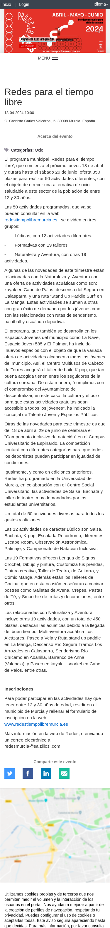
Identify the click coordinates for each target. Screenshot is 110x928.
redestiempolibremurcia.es (30, 219)
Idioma (101, 4)
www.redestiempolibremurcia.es (36, 724)
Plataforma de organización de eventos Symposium (55, 912)
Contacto (27, 902)
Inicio (6, 4)
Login (24, 4)
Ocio (39, 150)
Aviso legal (9, 902)
